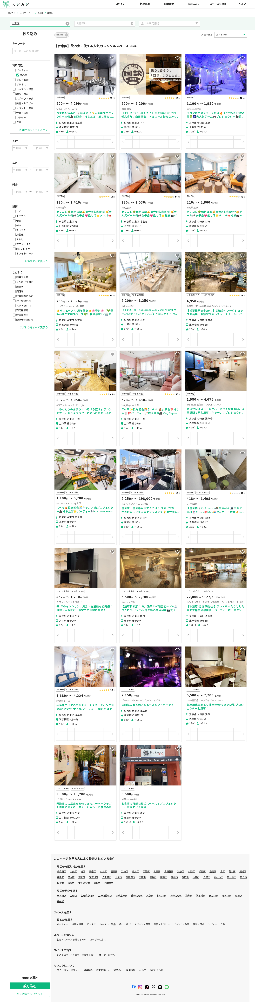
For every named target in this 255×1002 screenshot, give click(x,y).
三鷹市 (142, 877)
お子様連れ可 (23, 301)
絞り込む (29, 986)
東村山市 (218, 877)
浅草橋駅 (200, 895)
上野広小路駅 (87, 895)
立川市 (118, 877)
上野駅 (73, 895)
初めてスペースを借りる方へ (71, 940)
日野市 (206, 877)
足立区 (71, 877)
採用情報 (130, 970)
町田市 (185, 877)
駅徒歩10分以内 (24, 320)
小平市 (196, 877)
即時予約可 (22, 277)
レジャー (21, 117)
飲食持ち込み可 (24, 296)
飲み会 (23, 75)
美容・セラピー (24, 103)
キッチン (21, 230)
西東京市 (109, 883)
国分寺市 (231, 877)
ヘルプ (242, 4)
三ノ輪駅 (61, 895)
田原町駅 (213, 895)
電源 (18, 221)
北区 (222, 871)
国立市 (243, 877)
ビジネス (21, 84)
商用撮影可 (22, 310)
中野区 (191, 871)
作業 (18, 122)
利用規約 (88, 970)
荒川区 (232, 871)
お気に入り (194, 4)
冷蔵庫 (20, 234)
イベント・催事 (24, 108)
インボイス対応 (24, 282)
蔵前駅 (238, 895)
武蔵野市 (130, 877)
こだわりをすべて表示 (33, 327)
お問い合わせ (156, 970)
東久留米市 (84, 883)
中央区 (73, 871)
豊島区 (212, 871)
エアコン (21, 216)
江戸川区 (93, 877)
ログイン (120, 4)
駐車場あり (22, 315)
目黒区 (146, 871)
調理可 (20, 291)
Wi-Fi (18, 225)
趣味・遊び (22, 94)
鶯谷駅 (60, 901)
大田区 (157, 871)
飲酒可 (20, 287)
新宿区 (92, 871)
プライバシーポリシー (68, 970)
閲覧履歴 (169, 4)
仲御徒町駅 (136, 895)
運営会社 (118, 970)
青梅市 (153, 877)
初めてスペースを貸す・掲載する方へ (76, 955)
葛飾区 (81, 877)
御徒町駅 (161, 895)
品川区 (135, 871)
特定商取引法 (103, 970)
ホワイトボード (24, 253)
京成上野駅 (121, 895)
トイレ (20, 211)
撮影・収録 (22, 80)
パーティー (22, 70)
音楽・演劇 (22, 113)
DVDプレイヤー (24, 249)
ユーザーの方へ (98, 940)
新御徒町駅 (175, 895)
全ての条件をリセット (30, 994)
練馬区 (60, 877)
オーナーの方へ (107, 955)
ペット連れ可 (23, 305)
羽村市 (97, 883)
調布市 (174, 877)
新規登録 (145, 4)
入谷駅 (149, 895)
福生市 (60, 883)
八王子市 (106, 877)
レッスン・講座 (24, 89)
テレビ (20, 239)
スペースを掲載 (218, 4)
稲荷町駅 (226, 895)
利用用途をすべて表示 (33, 130)
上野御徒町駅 (105, 895)
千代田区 (61, 871)
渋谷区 (180, 871)
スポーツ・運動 (24, 98)
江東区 (124, 871)
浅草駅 (188, 895)
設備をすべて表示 (36, 261)
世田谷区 (168, 871)
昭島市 (163, 877)
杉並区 (202, 871)
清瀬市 (71, 883)
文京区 (103, 871)
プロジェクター (24, 244)
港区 (83, 871)
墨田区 (114, 871)
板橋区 (242, 871)
